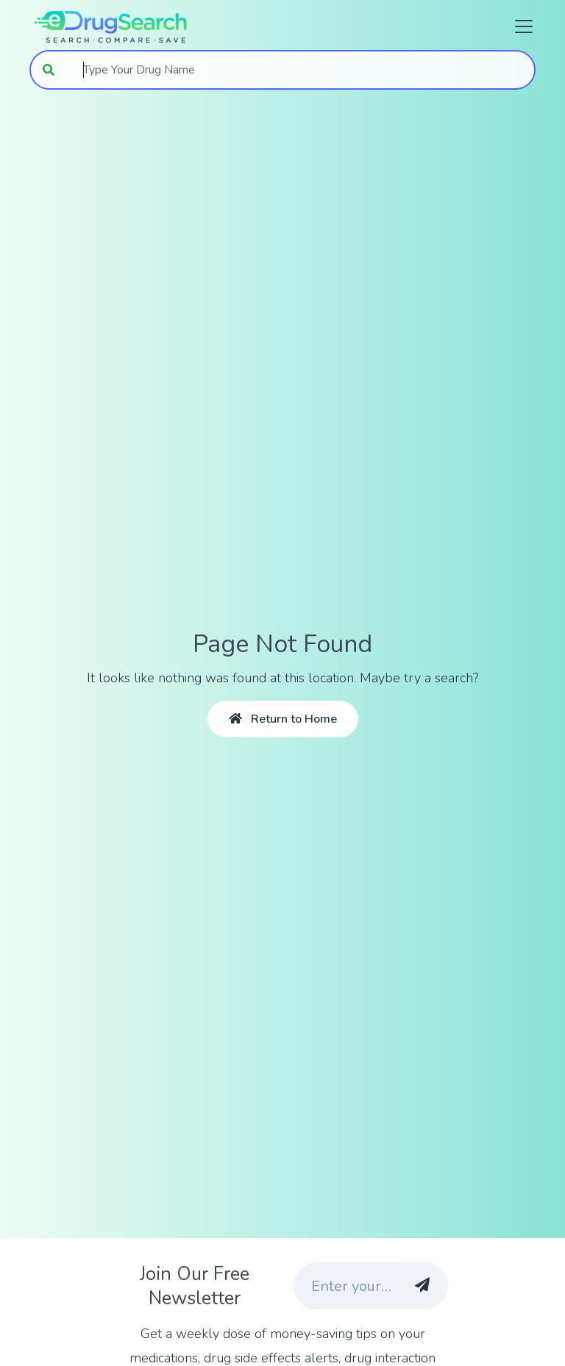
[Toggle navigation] (519, 26)
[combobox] (301, 69)
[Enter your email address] (343, 1285)
